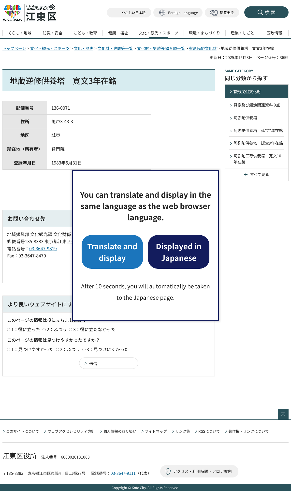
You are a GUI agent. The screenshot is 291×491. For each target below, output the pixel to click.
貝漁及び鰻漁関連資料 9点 (256, 105)
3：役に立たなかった (94, 329)
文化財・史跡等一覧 (115, 48)
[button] (178, 13)
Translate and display (112, 251)
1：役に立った (25, 329)
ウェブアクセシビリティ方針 (71, 431)
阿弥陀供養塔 (245, 117)
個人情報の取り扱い (119, 431)
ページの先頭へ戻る (288, 412)
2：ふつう (57, 329)
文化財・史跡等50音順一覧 (161, 48)
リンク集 (182, 431)
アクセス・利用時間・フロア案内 (202, 471)
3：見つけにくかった (108, 349)
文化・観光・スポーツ (50, 48)
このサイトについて (22, 431)
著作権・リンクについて (248, 431)
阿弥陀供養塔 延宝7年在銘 (258, 130)
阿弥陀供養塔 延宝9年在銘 (258, 143)
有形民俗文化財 (203, 48)
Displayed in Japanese (179, 251)
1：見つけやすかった (32, 349)
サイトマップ (156, 431)
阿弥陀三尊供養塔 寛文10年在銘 (257, 159)
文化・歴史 (83, 48)
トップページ (14, 48)
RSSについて (209, 431)
